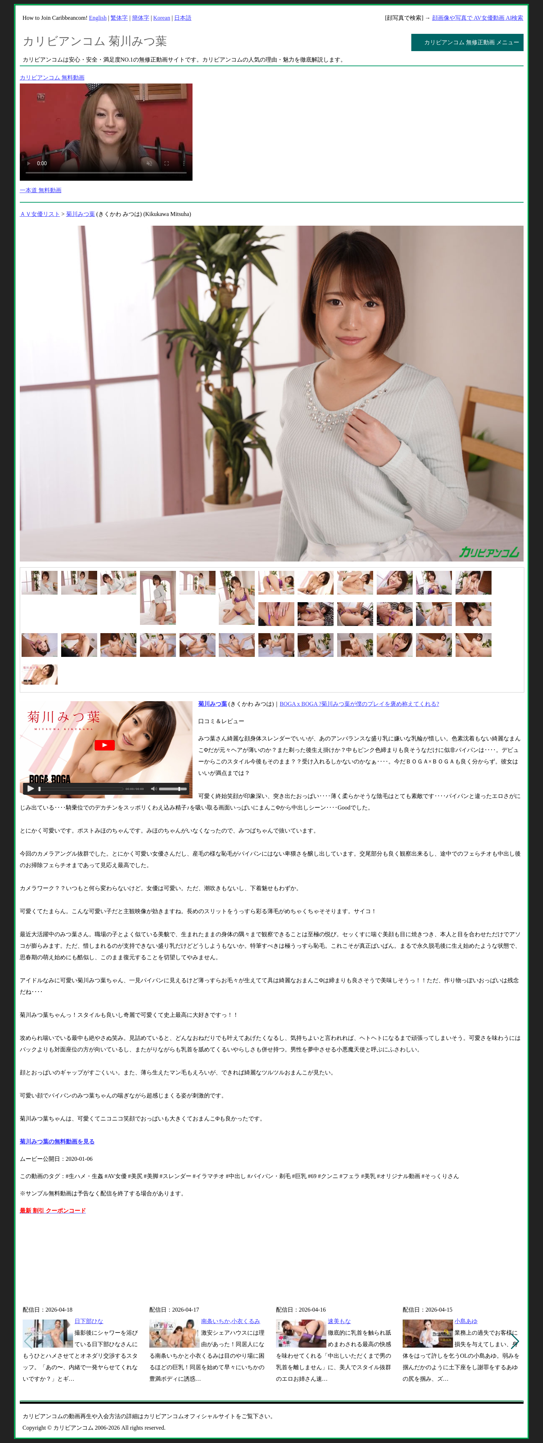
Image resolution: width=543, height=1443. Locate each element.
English (98, 18)
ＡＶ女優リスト (40, 214)
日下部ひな (88, 1321)
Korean (161, 18)
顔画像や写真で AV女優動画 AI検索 (478, 18)
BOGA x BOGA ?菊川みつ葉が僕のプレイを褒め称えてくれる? (359, 704)
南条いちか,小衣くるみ (230, 1321)
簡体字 (140, 18)
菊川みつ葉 (80, 214)
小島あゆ (466, 1321)
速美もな (339, 1321)
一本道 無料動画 (41, 190)
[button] (515, 1341)
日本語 (182, 18)
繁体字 (119, 18)
